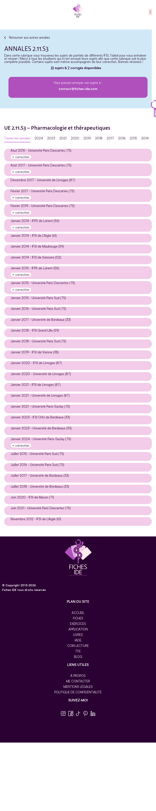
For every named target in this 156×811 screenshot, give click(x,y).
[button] (150, 12)
